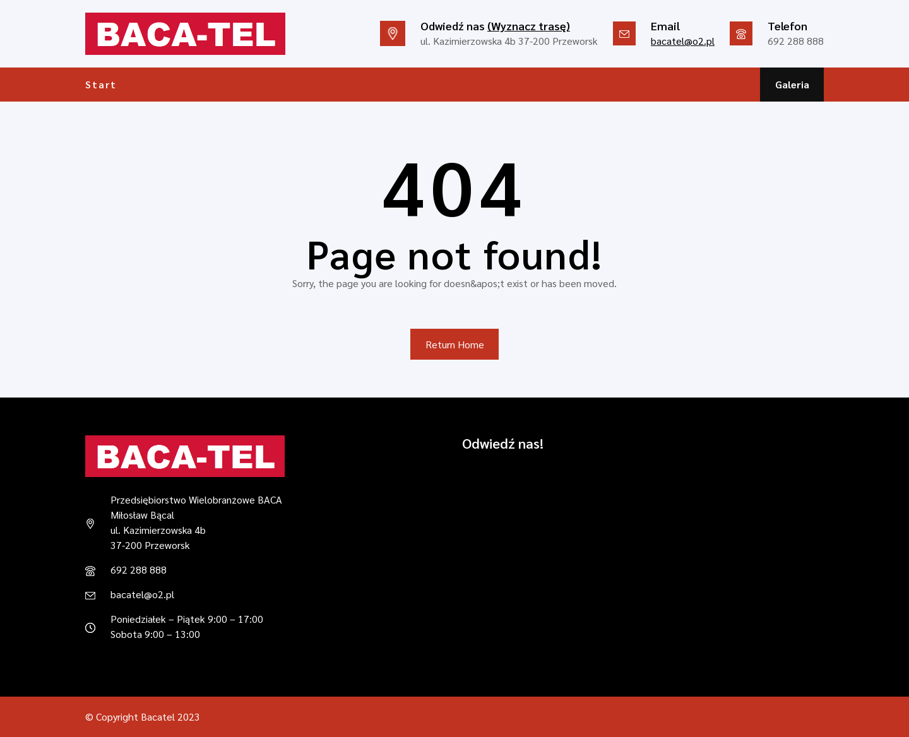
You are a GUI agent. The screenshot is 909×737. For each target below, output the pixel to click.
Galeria (792, 84)
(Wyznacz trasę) (528, 25)
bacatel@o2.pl (683, 40)
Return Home (454, 344)
